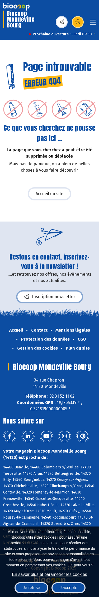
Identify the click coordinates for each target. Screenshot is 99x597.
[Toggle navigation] (93, 24)
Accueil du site (49, 193)
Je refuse (31, 587)
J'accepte (68, 587)
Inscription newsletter (49, 296)
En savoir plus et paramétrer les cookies (49, 574)
